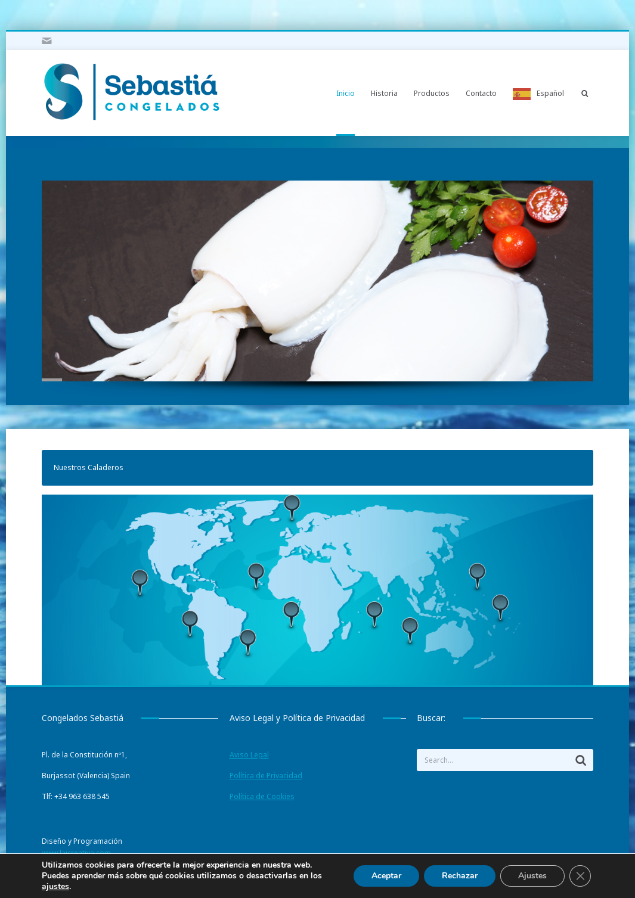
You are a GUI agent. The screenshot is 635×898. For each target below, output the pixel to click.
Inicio (345, 93)
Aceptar (386, 875)
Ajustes (532, 875)
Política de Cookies (262, 796)
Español (550, 93)
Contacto (481, 93)
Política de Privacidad (266, 775)
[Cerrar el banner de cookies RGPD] (580, 876)
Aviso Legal (249, 755)
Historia (384, 93)
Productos (432, 93)
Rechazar (460, 875)
